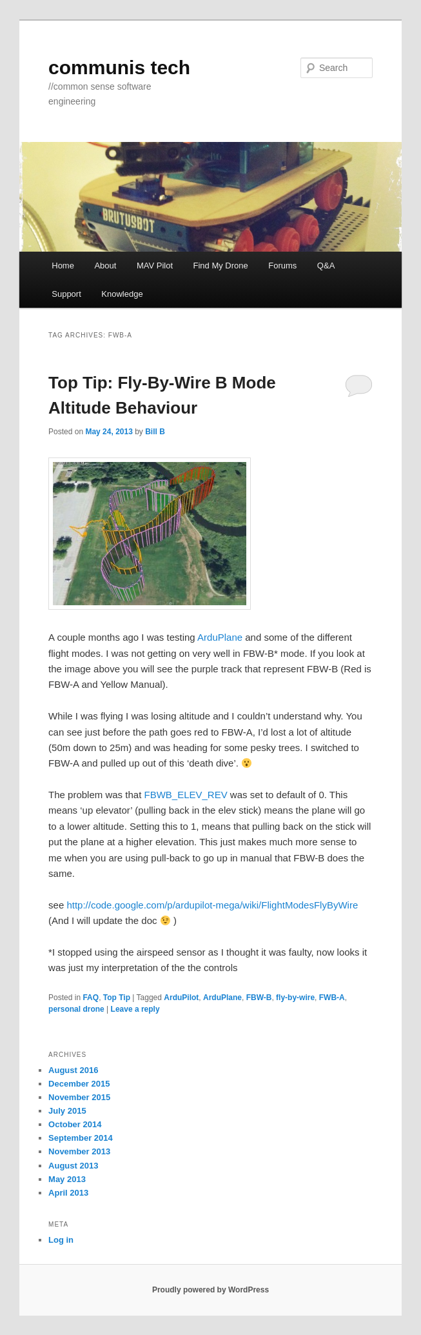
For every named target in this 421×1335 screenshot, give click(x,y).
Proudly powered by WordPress (210, 1289)
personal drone (76, 1009)
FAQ (91, 997)
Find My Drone (220, 265)
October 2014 (74, 1124)
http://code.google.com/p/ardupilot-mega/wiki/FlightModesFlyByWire (211, 904)
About (105, 265)
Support (66, 294)
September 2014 (80, 1138)
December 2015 (79, 1084)
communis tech (119, 67)
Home (63, 265)
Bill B (155, 431)
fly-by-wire (295, 997)
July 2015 (67, 1111)
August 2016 (73, 1070)
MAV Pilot (155, 265)
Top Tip (116, 997)
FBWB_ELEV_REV (185, 794)
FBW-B (259, 997)
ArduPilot (181, 997)
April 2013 (68, 1193)
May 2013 (67, 1179)
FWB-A (332, 997)
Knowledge (121, 294)
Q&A (326, 265)
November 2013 (79, 1151)
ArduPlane (219, 637)
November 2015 (79, 1097)
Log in (60, 1240)
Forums (282, 265)
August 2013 (73, 1165)
